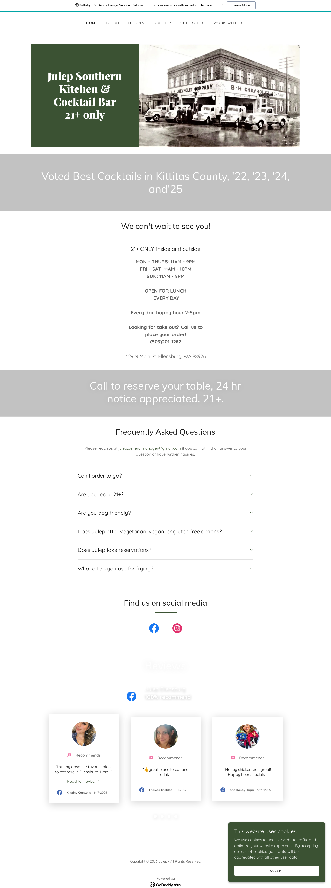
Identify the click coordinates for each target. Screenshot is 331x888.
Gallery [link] (163, 23)
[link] (85, 117)
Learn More (241, 5)
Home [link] (92, 23)
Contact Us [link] (193, 23)
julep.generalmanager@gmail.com (149, 448)
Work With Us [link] (229, 23)
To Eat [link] (113, 23)
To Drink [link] (137, 23)
